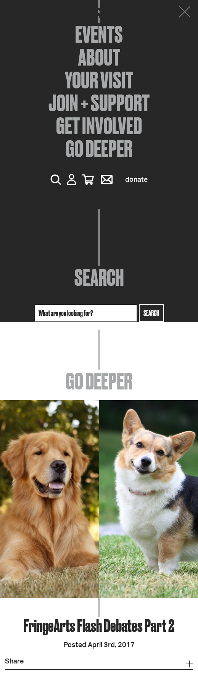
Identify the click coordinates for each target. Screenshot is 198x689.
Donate (136, 179)
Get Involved (99, 126)
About (99, 57)
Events (99, 34)
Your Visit (99, 80)
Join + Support (99, 103)
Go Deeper (99, 149)
